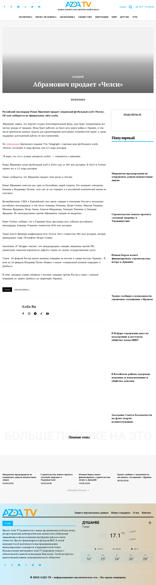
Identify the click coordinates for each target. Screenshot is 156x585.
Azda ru (29, 306)
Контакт (146, 512)
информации (12, 144)
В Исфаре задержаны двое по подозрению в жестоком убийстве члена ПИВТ (130, 337)
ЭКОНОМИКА (22, 289)
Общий (78, 77)
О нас (136, 512)
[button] (127, 7)
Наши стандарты (120, 512)
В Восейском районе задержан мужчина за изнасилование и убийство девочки (131, 377)
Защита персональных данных (92, 512)
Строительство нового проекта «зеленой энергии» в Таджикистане (131, 218)
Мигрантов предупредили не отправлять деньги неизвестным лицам (132, 177)
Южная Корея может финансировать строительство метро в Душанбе (131, 258)
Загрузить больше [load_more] (78, 490)
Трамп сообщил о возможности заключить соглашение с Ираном (132, 297)
